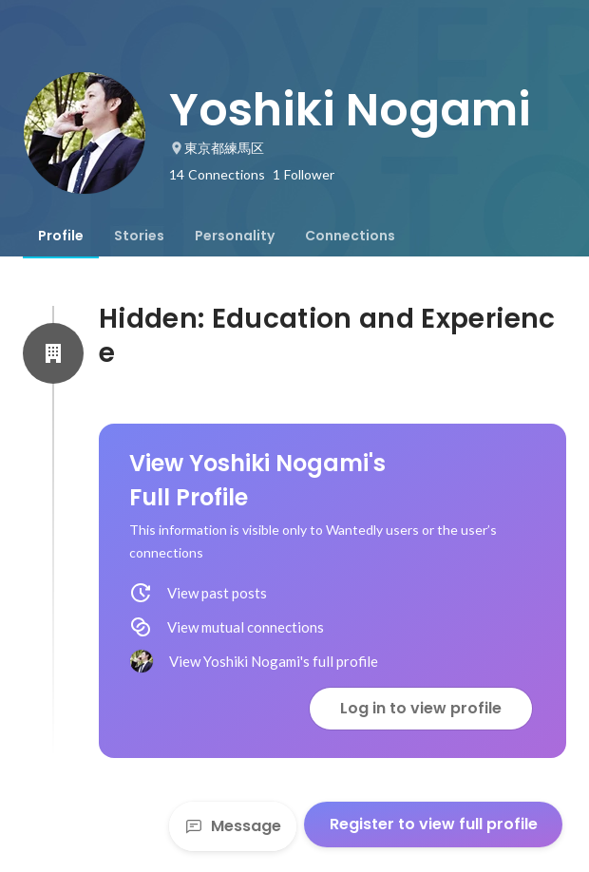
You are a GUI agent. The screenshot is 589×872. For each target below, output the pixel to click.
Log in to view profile (421, 708)
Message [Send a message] (232, 826)
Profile (61, 235)
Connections (350, 235)
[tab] (61, 235)
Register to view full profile (434, 824)
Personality (235, 235)
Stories (139, 235)
